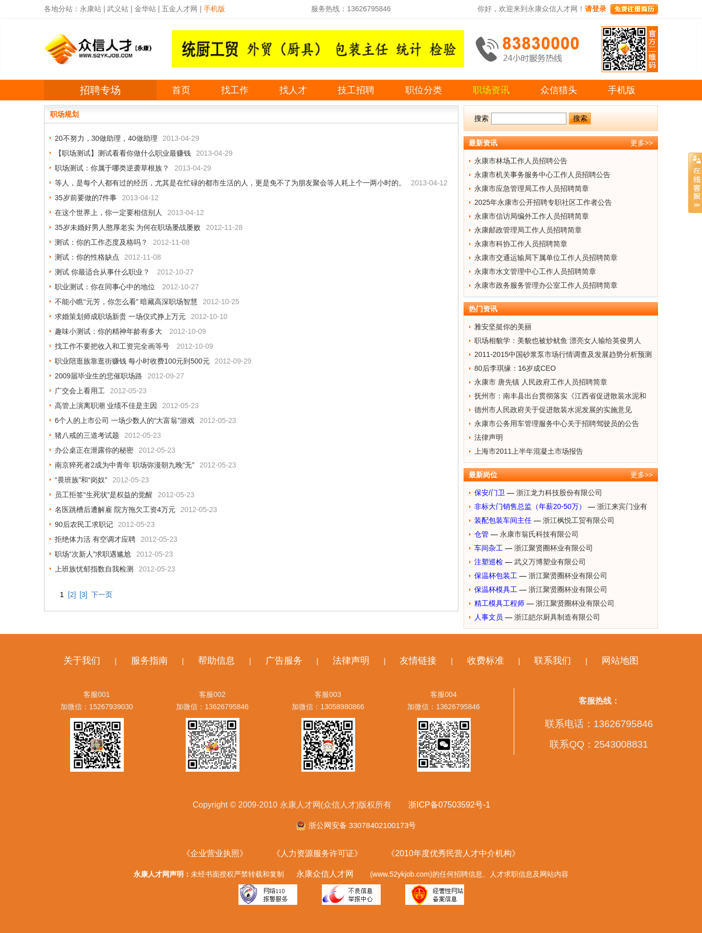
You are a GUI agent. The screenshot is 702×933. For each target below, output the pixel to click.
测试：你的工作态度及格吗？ (101, 242)
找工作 (235, 90)
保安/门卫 (489, 493)
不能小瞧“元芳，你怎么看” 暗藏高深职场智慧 (126, 302)
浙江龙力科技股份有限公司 (559, 493)
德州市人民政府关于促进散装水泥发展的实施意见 (553, 410)
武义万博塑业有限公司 (550, 562)
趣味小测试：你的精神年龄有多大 (109, 331)
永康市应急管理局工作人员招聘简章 (531, 188)
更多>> (641, 143)
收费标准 (485, 660)
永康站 (90, 9)
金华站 (145, 9)
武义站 (117, 9)
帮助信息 (216, 660)
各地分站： (62, 9)
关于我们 (81, 660)
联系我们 (552, 660)
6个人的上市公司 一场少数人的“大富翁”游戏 (124, 420)
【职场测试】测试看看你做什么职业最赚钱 (123, 153)
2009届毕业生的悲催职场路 (98, 376)
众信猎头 (558, 90)
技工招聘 (356, 90)
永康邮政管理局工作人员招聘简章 (528, 230)
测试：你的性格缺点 (87, 257)
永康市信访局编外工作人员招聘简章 (531, 216)
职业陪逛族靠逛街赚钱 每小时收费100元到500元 (132, 361)
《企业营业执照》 (215, 853)
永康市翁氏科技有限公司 (539, 534)
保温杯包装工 (495, 575)
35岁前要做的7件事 (86, 198)
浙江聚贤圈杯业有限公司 (553, 548)
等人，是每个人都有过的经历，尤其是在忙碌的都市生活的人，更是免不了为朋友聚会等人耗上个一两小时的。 (230, 183)
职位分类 (423, 90)
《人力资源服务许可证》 (317, 853)
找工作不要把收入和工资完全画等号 (113, 346)
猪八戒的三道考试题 (87, 435)
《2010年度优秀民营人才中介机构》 (453, 853)
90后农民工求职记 (84, 524)
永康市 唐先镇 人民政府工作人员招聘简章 (540, 382)
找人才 (293, 90)
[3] (83, 594)
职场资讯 (491, 90)
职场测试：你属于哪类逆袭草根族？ (112, 168)
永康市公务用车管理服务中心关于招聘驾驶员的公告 (556, 423)
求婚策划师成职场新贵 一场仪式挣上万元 (120, 316)
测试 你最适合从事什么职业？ (103, 272)
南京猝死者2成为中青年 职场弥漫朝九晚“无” (124, 465)
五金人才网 (180, 9)
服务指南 (149, 660)
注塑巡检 (488, 562)
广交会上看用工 (80, 391)
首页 (181, 90)
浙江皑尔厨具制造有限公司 (557, 617)
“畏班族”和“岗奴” (81, 480)
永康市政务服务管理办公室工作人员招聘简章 (546, 285)
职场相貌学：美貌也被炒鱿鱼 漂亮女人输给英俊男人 (557, 340)
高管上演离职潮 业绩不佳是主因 (106, 405)
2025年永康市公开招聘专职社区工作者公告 (543, 202)
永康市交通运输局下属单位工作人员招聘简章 (546, 257)
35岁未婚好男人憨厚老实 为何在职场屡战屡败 (128, 227)
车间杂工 (488, 548)
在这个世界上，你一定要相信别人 (108, 212)
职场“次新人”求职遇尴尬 (93, 554)
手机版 (621, 90)
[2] (72, 594)
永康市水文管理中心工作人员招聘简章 (535, 271)
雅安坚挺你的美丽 (503, 327)
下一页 (102, 594)
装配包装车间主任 (503, 520)
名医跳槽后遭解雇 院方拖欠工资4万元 (115, 509)
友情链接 (418, 660)
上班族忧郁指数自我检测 (94, 569)
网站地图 (620, 660)
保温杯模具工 (495, 589)
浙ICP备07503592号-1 (449, 804)
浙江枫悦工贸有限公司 (579, 520)
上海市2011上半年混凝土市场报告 (528, 451)
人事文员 (488, 617)
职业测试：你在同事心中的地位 (106, 287)
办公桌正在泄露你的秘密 (94, 450)
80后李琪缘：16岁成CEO (515, 368)
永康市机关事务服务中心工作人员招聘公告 (542, 175)
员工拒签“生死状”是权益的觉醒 (103, 495)
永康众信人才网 (325, 874)
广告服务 (284, 660)
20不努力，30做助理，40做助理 (106, 138)
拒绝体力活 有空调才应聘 (95, 539)
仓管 (481, 534)
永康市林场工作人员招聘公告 (520, 161)
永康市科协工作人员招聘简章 (520, 244)
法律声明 (488, 437)
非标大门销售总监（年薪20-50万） (530, 506)
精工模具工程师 (499, 603)
